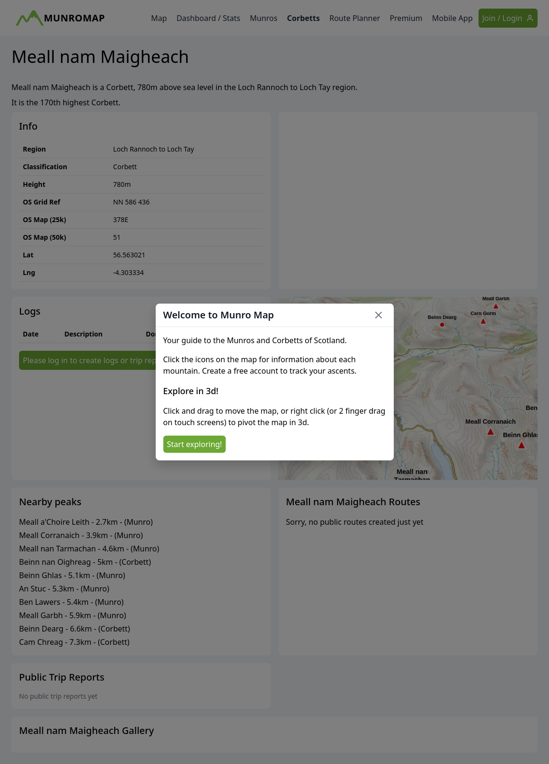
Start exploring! (194, 444)
